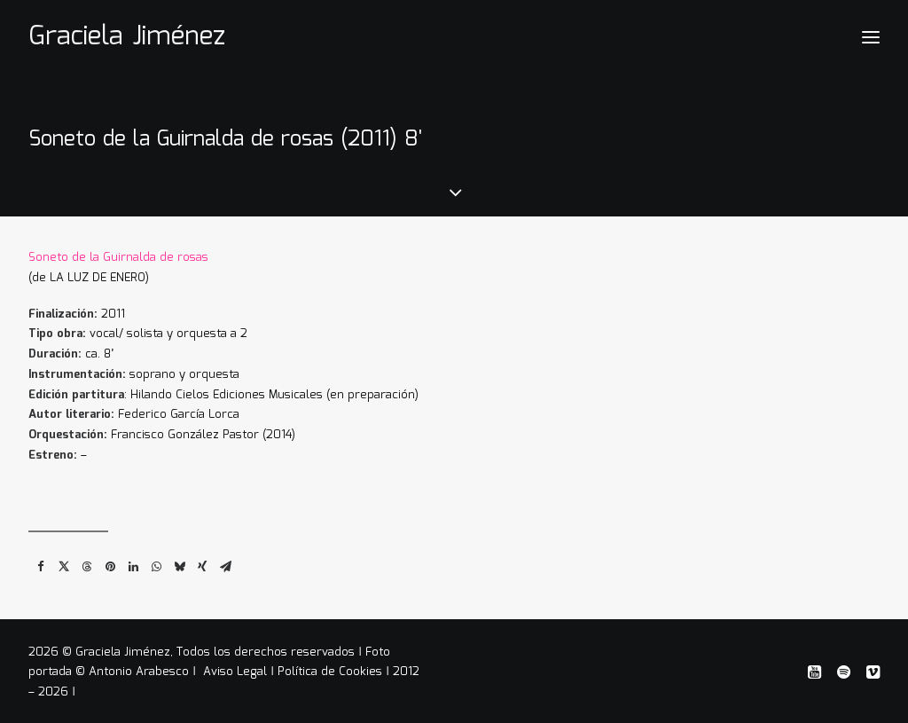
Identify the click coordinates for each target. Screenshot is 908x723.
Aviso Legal (236, 668)
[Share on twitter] (63, 561)
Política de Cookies (330, 668)
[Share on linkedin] (133, 561)
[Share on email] (225, 561)
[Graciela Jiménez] (126, 37)
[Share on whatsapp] (156, 561)
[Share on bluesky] (179, 561)
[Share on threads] (87, 561)
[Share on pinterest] (110, 561)
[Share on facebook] (40, 561)
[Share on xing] (202, 561)
